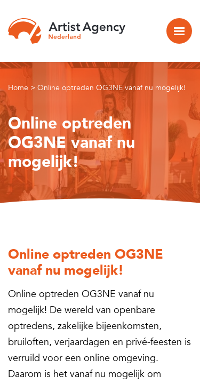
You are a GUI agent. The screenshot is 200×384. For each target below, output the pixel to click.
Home (18, 88)
